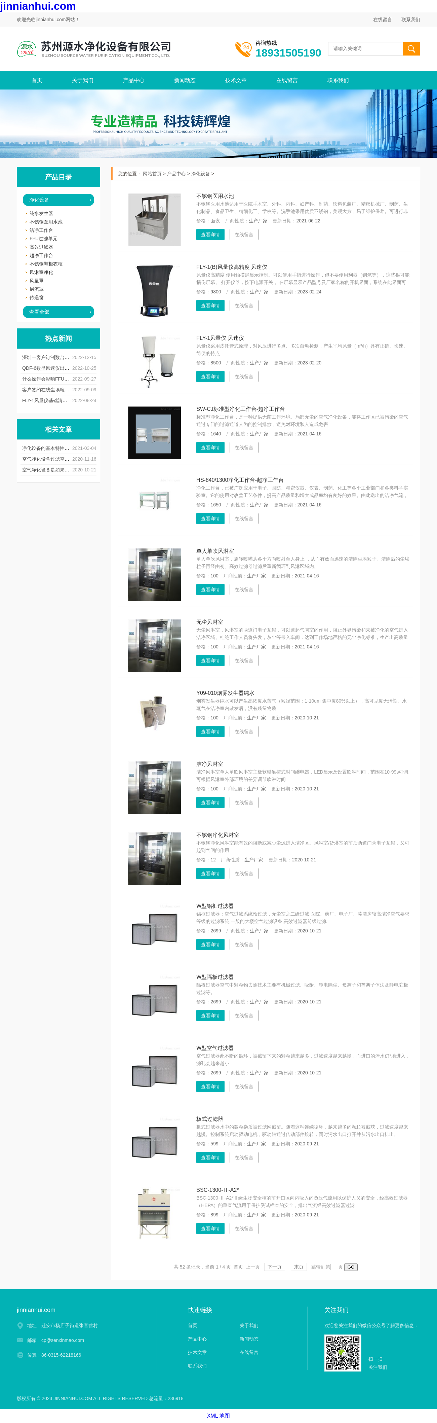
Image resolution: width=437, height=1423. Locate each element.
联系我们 (410, 19)
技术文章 (236, 80)
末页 (299, 1267)
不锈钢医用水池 (46, 221)
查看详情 (210, 234)
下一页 (275, 1267)
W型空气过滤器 (215, 1048)
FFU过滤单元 (43, 238)
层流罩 (37, 289)
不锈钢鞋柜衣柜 (46, 263)
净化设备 (39, 200)
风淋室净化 (41, 272)
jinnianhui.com (38, 6)
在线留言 (382, 19)
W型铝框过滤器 (215, 906)
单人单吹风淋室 (215, 551)
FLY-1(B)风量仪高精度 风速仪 (231, 267)
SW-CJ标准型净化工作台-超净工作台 (240, 409)
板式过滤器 (209, 1119)
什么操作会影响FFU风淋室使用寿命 (59, 379)
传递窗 (37, 297)
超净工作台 (41, 255)
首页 (37, 80)
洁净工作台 (41, 230)
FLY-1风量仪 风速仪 (220, 338)
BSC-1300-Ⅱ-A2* (217, 1190)
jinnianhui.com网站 (55, 19)
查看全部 (39, 312)
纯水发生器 (41, 213)
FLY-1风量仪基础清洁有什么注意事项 (61, 400)
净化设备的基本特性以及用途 (52, 448)
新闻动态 (185, 80)
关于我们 (82, 80)
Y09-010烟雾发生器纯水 (225, 693)
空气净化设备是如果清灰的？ (52, 469)
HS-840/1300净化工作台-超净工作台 (240, 480)
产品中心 (134, 80)
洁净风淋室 (209, 764)
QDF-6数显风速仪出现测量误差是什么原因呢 (69, 368)
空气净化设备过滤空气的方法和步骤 (59, 459)
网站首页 (152, 173)
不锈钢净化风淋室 (217, 835)
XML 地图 (218, 1416)
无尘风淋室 (209, 622)
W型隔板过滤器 (215, 977)
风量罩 (37, 280)
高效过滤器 (41, 247)
